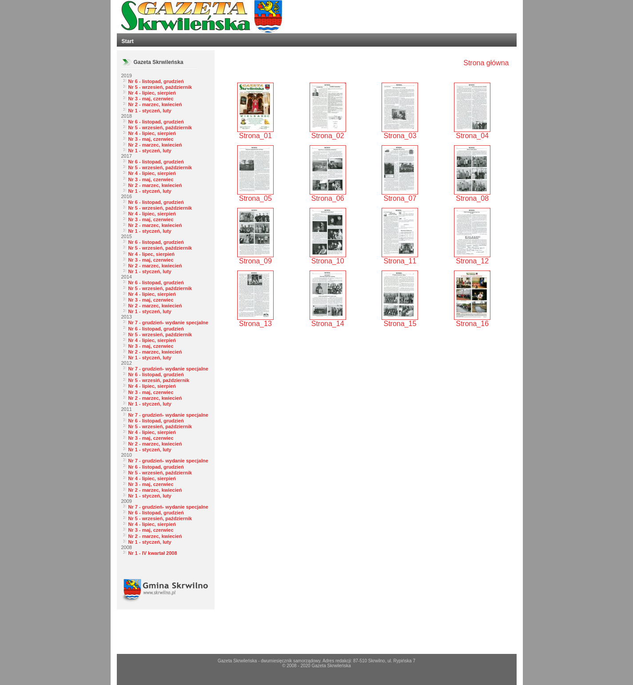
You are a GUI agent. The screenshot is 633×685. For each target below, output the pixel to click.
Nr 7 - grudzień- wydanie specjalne (168, 322)
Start (128, 41)
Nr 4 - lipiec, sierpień (152, 93)
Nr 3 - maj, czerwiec (151, 98)
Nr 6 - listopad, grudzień (156, 81)
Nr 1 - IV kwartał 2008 (152, 553)
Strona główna (486, 63)
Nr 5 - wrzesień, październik (160, 87)
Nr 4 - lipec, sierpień (151, 254)
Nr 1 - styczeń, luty (149, 110)
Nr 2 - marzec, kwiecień (155, 104)
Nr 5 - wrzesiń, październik (159, 380)
